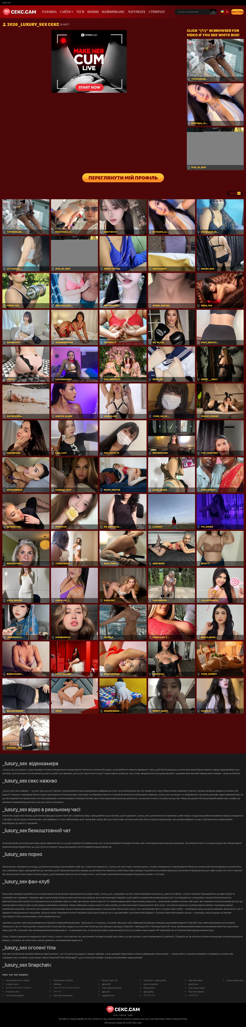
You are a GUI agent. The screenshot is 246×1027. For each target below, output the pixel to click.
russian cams (12, 984)
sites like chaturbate (62, 995)
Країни (93, 12)
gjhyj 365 (106, 984)
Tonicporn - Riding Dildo (155, 980)
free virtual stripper (15, 995)
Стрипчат (157, 12)
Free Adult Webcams (111, 988)
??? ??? (57, 991)
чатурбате (137, 12)
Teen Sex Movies (196, 991)
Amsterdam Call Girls (63, 980)
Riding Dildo (149, 988)
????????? (193, 995)
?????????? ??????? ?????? (66, 988)
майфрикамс (113, 12)
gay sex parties (151, 984)
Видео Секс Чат (110, 980)
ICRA (130, 1015)
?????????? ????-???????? (18, 988)
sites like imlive (195, 980)
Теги (80, 12)
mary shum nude (196, 988)
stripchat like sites (235, 980)
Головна (49, 12)
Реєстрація (237, 11)
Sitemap (57, 984)
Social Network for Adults (17, 980)
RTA (116, 1015)
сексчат (6, 2)
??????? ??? (149, 995)
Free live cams (12, 991)
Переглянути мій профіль (123, 178)
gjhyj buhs (193, 984)
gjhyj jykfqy (149, 991)
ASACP (122, 1015)
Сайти (65, 12)
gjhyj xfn (106, 991)
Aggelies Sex (108, 995)
